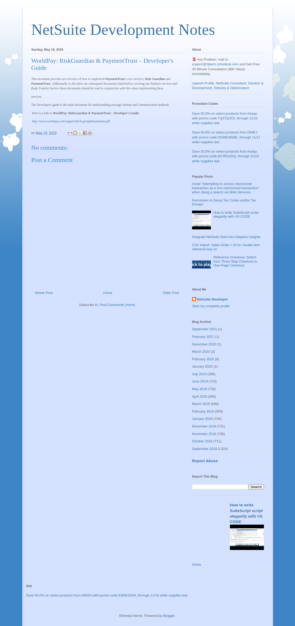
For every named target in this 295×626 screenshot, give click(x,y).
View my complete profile (211, 306)
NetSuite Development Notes (123, 29)
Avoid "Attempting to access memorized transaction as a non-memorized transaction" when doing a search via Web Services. (225, 188)
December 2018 (204, 426)
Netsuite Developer (212, 299)
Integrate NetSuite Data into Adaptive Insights (226, 237)
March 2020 (201, 351)
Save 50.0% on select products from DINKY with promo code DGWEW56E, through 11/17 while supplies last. (226, 137)
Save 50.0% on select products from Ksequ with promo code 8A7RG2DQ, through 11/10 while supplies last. (225, 156)
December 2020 (204, 344)
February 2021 (203, 337)
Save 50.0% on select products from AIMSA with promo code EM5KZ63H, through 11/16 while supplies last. (107, 595)
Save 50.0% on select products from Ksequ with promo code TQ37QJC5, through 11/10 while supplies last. (225, 118)
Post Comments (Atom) (117, 305)
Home (107, 293)
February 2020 (203, 359)
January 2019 (202, 419)
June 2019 (200, 381)
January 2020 (202, 366)
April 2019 (199, 396)
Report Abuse (205, 461)
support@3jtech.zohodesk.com (215, 64)
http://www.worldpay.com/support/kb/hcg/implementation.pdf (71, 121)
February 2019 (203, 411)
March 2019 (201, 404)
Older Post (171, 293)
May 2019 (199, 389)
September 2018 (204, 449)
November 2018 (204, 434)
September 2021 (204, 329)
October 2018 (202, 441)
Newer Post (44, 293)
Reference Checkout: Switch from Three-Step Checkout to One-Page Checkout (235, 261)
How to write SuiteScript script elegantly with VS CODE (236, 215)
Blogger (169, 616)
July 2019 (199, 374)
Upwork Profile (203, 83)
